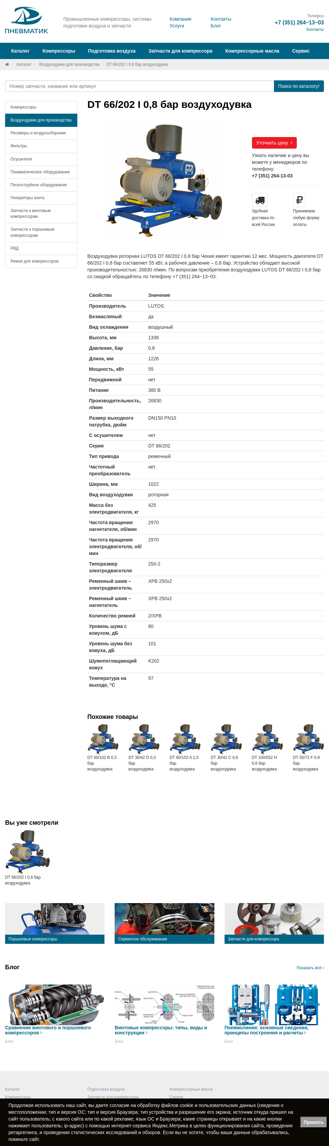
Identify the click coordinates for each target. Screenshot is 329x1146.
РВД (15, 248)
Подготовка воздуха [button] (112, 51)
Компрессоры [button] (58, 51)
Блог (216, 25)
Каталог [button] (20, 51)
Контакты (221, 19)
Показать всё (310, 968)
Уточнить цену (274, 143)
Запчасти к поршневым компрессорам (33, 232)
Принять (314, 1122)
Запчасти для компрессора (181, 51)
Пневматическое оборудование (40, 172)
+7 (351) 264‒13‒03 (299, 22)
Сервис (300, 51)
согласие (119, 1105)
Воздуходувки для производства (69, 64)
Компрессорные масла (252, 51)
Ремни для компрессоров (35, 261)
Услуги (177, 25)
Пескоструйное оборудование (39, 185)
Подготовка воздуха (106, 1089)
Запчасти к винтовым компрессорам (31, 213)
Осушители (21, 159)
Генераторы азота (27, 197)
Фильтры (19, 146)
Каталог (24, 64)
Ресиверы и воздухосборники (38, 133)
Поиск (299, 86)
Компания (180, 19)
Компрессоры (23, 107)
